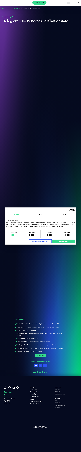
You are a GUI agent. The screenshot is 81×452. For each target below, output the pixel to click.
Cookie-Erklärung (59, 404)
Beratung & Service (34, 403)
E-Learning (32, 393)
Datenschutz (57, 402)
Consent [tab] (16, 214)
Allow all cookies (63, 241)
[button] (36, 366)
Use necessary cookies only (40, 241)
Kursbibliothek (17, 8)
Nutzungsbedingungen (59, 405)
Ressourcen (10, 8)
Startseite (4, 8)
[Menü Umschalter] (78, 3)
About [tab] (64, 214)
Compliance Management (36, 401)
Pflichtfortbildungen (34, 395)
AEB (56, 400)
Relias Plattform (33, 390)
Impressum (57, 407)
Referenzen (57, 391)
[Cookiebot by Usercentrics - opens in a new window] (68, 210)
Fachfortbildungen (34, 398)
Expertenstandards (34, 396)
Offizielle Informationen (60, 395)
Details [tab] (41, 214)
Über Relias (57, 390)
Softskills (32, 400)
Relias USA (57, 393)
